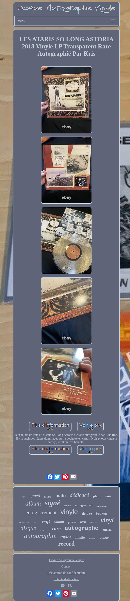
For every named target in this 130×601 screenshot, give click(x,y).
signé (52, 503)
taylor (65, 536)
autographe (81, 528)
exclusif (92, 538)
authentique (102, 506)
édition (59, 522)
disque (28, 528)
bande (104, 537)
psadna (47, 496)
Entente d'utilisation (66, 579)
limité (80, 537)
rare (56, 528)
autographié (40, 535)
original (107, 529)
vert (35, 522)
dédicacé (79, 495)
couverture (24, 522)
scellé (93, 522)
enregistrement (40, 512)
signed (34, 495)
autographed (84, 505)
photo (97, 496)
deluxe (87, 513)
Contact (66, 566)
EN (63, 585)
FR (70, 585)
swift (46, 521)
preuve (72, 522)
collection (44, 530)
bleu (83, 522)
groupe (67, 505)
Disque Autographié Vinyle (66, 560)
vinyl (107, 520)
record (66, 543)
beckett (101, 513)
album (33, 503)
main (60, 495)
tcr (23, 496)
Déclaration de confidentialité (66, 572)
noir (108, 496)
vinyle (69, 511)
